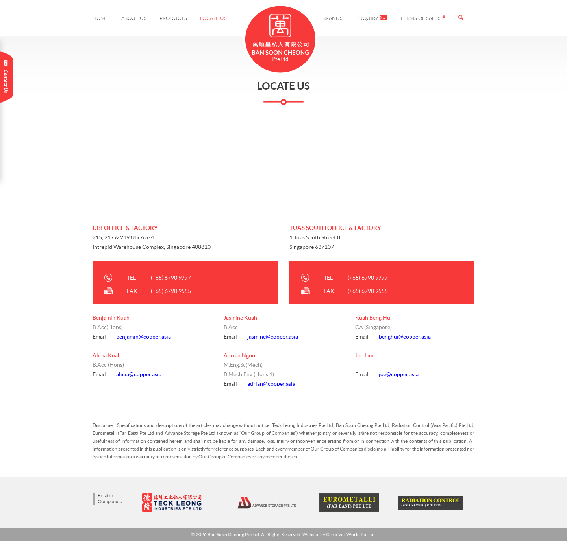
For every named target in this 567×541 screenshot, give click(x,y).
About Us (133, 18)
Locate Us (213, 18)
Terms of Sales (422, 18)
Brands (332, 18)
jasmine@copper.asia (272, 336)
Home (100, 18)
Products (173, 18)
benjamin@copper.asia (143, 336)
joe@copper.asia (399, 374)
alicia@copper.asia (138, 374)
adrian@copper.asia (271, 384)
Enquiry (371, 18)
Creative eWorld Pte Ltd (350, 534)
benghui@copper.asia (405, 336)
